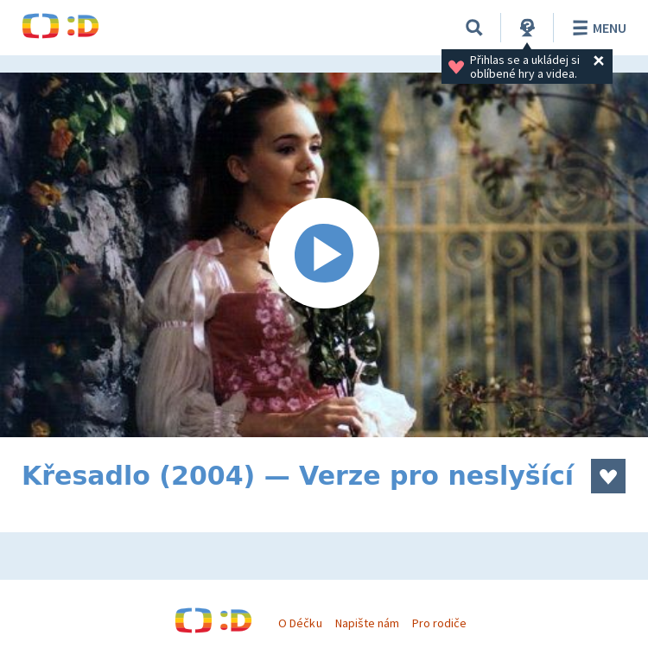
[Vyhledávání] (474, 27)
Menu (596, 28)
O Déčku (299, 623)
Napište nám (367, 623)
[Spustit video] (324, 255)
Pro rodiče (439, 623)
